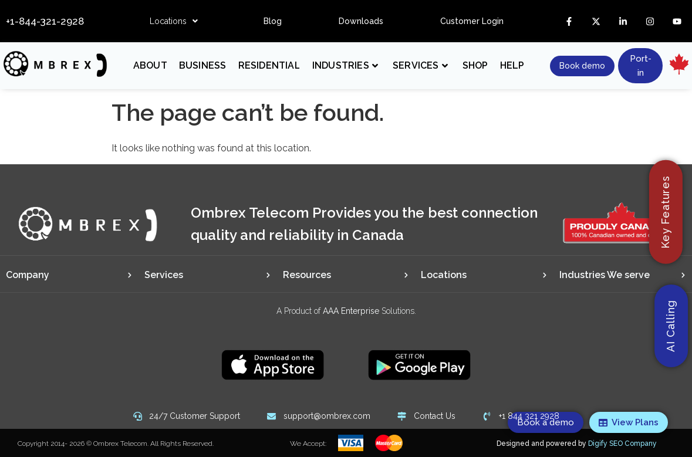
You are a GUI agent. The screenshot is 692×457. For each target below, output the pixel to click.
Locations (174, 21)
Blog (273, 21)
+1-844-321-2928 (45, 21)
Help (512, 65)
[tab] (69, 275)
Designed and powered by (577, 443)
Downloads (361, 21)
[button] (174, 21)
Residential (269, 65)
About (150, 65)
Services (420, 65)
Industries (345, 65)
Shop (475, 65)
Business (203, 65)
